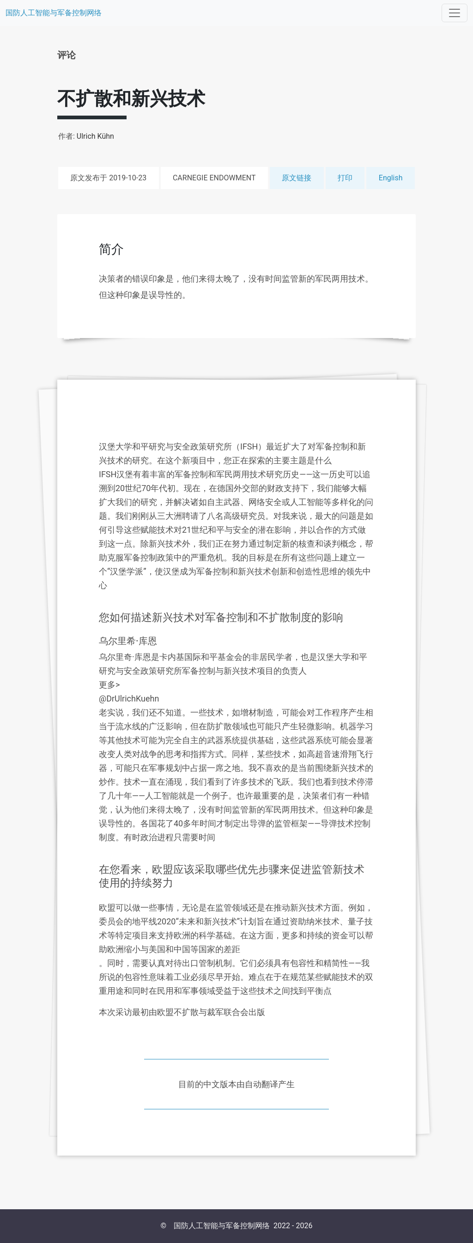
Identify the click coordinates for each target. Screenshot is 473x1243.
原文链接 (296, 177)
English (391, 177)
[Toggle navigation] (454, 13)
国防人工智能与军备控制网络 (54, 12)
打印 (345, 177)
